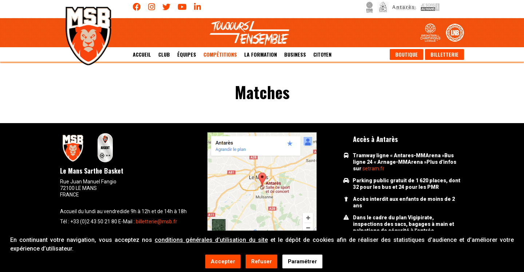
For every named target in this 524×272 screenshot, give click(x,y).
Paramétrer (302, 262)
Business (295, 54)
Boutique (406, 54)
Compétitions (220, 54)
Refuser (261, 262)
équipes (186, 54)
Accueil (142, 54)
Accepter (223, 262)
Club (164, 54)
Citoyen (322, 54)
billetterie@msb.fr (156, 221)
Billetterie (444, 54)
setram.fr (373, 168)
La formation (260, 54)
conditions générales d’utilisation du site (211, 240)
